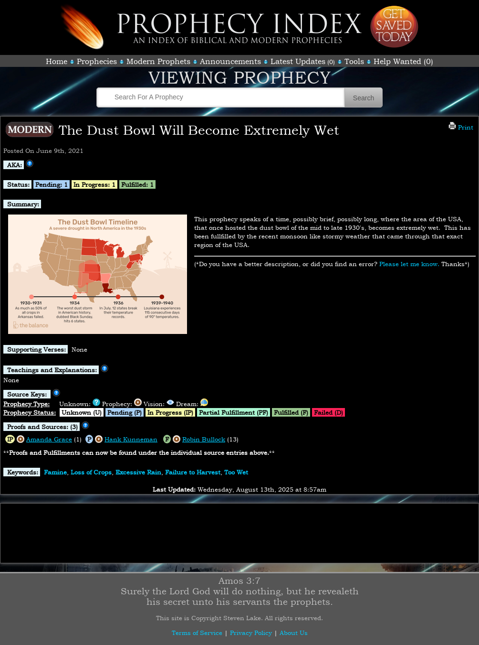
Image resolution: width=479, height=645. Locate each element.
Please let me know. (409, 263)
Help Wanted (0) (403, 61)
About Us (294, 632)
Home (56, 61)
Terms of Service (197, 632)
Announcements (230, 61)
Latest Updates (298, 61)
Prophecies (97, 61)
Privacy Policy (251, 632)
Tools (354, 61)
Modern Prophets (158, 61)
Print (460, 127)
